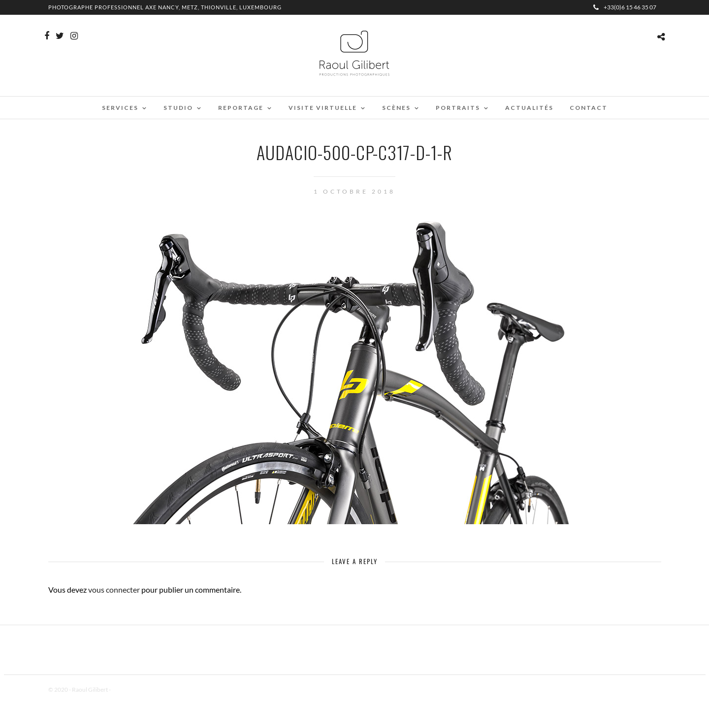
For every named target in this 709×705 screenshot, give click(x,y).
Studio (178, 107)
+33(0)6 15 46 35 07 (624, 7)
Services (120, 107)
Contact (589, 107)
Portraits (458, 107)
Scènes (396, 107)
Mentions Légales (134, 689)
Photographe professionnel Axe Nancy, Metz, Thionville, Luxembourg (165, 7)
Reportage (240, 107)
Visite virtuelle (323, 107)
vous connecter (114, 589)
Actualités (529, 107)
